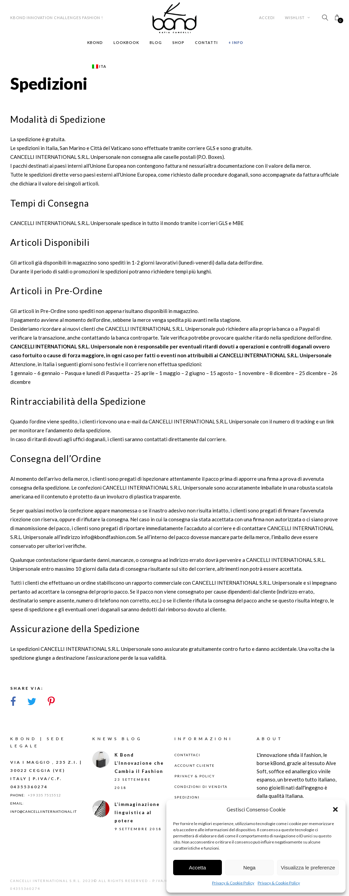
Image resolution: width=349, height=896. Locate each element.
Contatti (206, 42)
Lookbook (126, 42)
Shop (178, 42)
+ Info (235, 42)
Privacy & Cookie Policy (233, 882)
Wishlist (297, 17)
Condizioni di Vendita (201, 787)
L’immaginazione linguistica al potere (137, 812)
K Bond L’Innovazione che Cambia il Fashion (139, 763)
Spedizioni (187, 797)
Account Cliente (194, 765)
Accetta (197, 867)
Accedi (267, 17)
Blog (156, 42)
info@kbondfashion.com (108, 537)
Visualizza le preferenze (308, 867)
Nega (249, 867)
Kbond (95, 42)
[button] (335, 809)
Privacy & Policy (194, 776)
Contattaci (187, 755)
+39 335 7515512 (44, 795)
